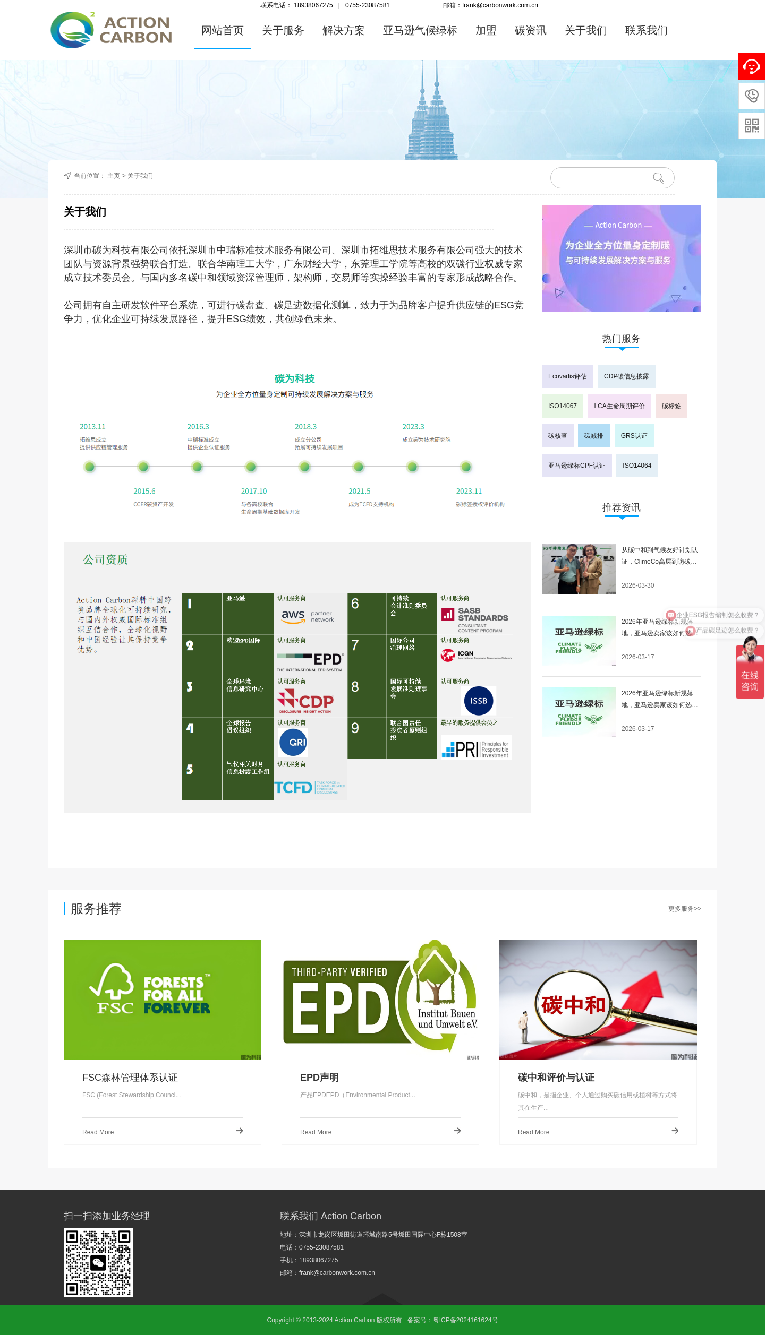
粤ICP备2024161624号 (465, 1320)
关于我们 (586, 30)
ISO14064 (637, 465)
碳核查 (557, 436)
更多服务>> (684, 908)
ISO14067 (562, 406)
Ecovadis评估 (567, 376)
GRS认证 (634, 436)
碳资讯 (531, 30)
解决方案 (343, 30)
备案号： (420, 1320)
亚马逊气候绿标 (420, 30)
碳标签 (671, 406)
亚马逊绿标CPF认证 (577, 465)
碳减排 (594, 436)
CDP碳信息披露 (626, 376)
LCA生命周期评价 (619, 406)
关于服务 (283, 30)
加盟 (486, 30)
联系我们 (646, 30)
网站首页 (222, 30)
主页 (113, 175)
